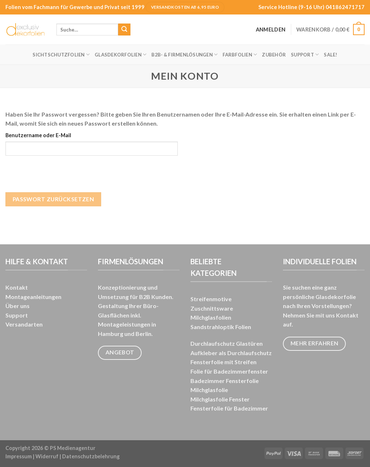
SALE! (330, 55)
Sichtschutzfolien (61, 54)
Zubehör (274, 55)
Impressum (18, 456)
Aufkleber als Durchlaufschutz (231, 352)
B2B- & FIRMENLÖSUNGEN (184, 54)
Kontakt (16, 287)
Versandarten (24, 324)
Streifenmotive (211, 298)
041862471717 (345, 7)
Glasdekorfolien (120, 54)
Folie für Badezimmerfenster (229, 371)
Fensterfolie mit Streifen (223, 361)
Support (305, 54)
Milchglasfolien (210, 317)
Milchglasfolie (209, 389)
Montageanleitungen (33, 296)
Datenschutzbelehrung (91, 456)
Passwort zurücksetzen (53, 199)
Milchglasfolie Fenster (220, 399)
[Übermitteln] (124, 30)
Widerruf (47, 456)
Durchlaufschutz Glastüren (226, 343)
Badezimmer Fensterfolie (224, 380)
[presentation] (60, 178)
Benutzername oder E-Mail (38, 135)
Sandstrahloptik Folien (220, 326)
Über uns (17, 305)
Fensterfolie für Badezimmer (229, 408)
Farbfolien (240, 54)
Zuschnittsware (211, 308)
